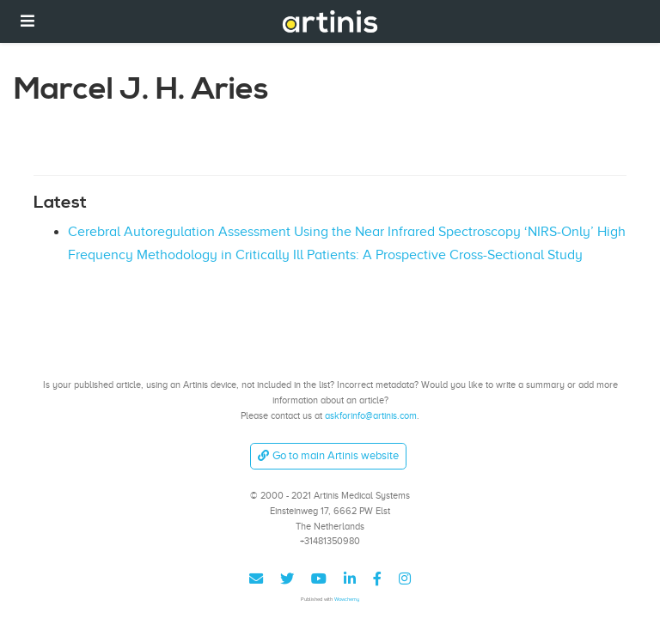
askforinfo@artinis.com (371, 415)
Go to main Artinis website (328, 455)
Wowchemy (346, 599)
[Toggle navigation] (27, 21)
